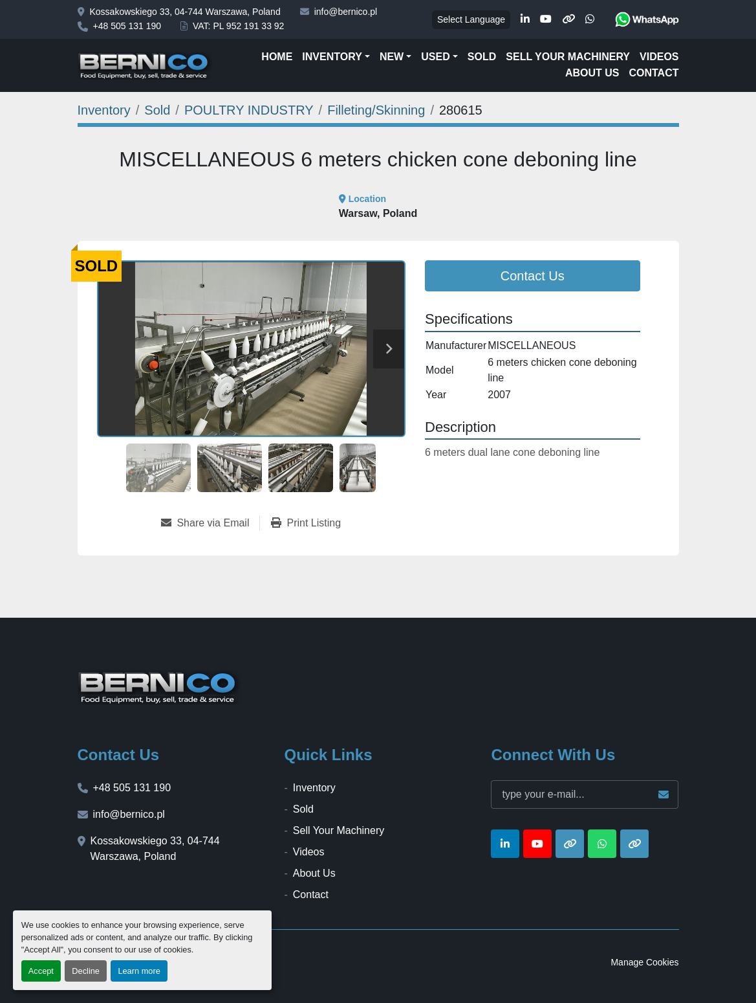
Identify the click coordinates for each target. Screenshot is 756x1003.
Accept (41, 971)
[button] (336, 57)
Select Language (471, 19)
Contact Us (533, 276)
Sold (482, 56)
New (392, 56)
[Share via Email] (210, 523)
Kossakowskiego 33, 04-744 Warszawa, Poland (185, 11)
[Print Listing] (305, 523)
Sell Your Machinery (568, 56)
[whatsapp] (589, 19)
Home (276, 56)
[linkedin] (525, 19)
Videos (659, 56)
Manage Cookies (644, 962)
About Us (592, 72)
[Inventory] (104, 110)
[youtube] (546, 19)
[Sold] (157, 110)
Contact (653, 72)
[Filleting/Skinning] (376, 110)
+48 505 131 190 (127, 26)
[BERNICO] (159, 687)
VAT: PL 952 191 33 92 (238, 26)
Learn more (139, 971)
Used (435, 56)
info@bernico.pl (346, 11)
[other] (568, 19)
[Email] (584, 794)
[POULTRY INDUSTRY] (249, 110)
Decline (86, 971)
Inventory (332, 56)
